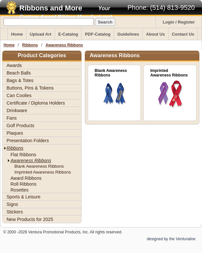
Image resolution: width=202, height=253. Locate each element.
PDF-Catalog (97, 34)
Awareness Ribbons (64, 45)
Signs (12, 204)
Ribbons (30, 45)
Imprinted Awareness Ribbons (42, 172)
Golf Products (20, 125)
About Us (155, 34)
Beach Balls (19, 73)
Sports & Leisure (24, 196)
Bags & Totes (20, 80)
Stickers (15, 211)
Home (17, 34)
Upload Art (40, 34)
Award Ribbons (26, 178)
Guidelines (128, 34)
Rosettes (19, 190)
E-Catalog (68, 34)
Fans (12, 118)
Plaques (15, 133)
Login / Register (179, 22)
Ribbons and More (50, 8)
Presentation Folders (28, 140)
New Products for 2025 (30, 219)
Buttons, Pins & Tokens (30, 88)
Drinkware (17, 110)
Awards (14, 65)
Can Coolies (19, 95)
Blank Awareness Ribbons (39, 166)
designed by (171, 239)
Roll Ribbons (23, 184)
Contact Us (183, 34)
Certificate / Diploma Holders (36, 103)
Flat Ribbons (23, 154)
